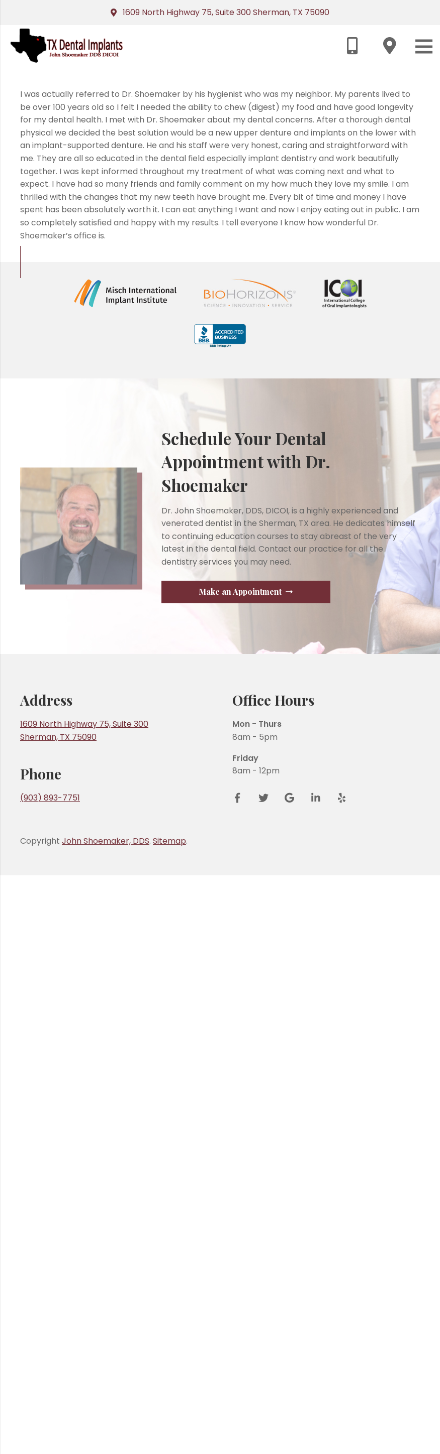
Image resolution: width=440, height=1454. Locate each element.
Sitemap (169, 1419)
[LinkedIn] (316, 1376)
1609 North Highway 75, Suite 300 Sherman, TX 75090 (226, 12)
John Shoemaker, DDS (105, 1419)
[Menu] (423, 46)
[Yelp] (338, 1376)
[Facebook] (240, 1376)
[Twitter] (263, 1376)
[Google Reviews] (290, 1376)
